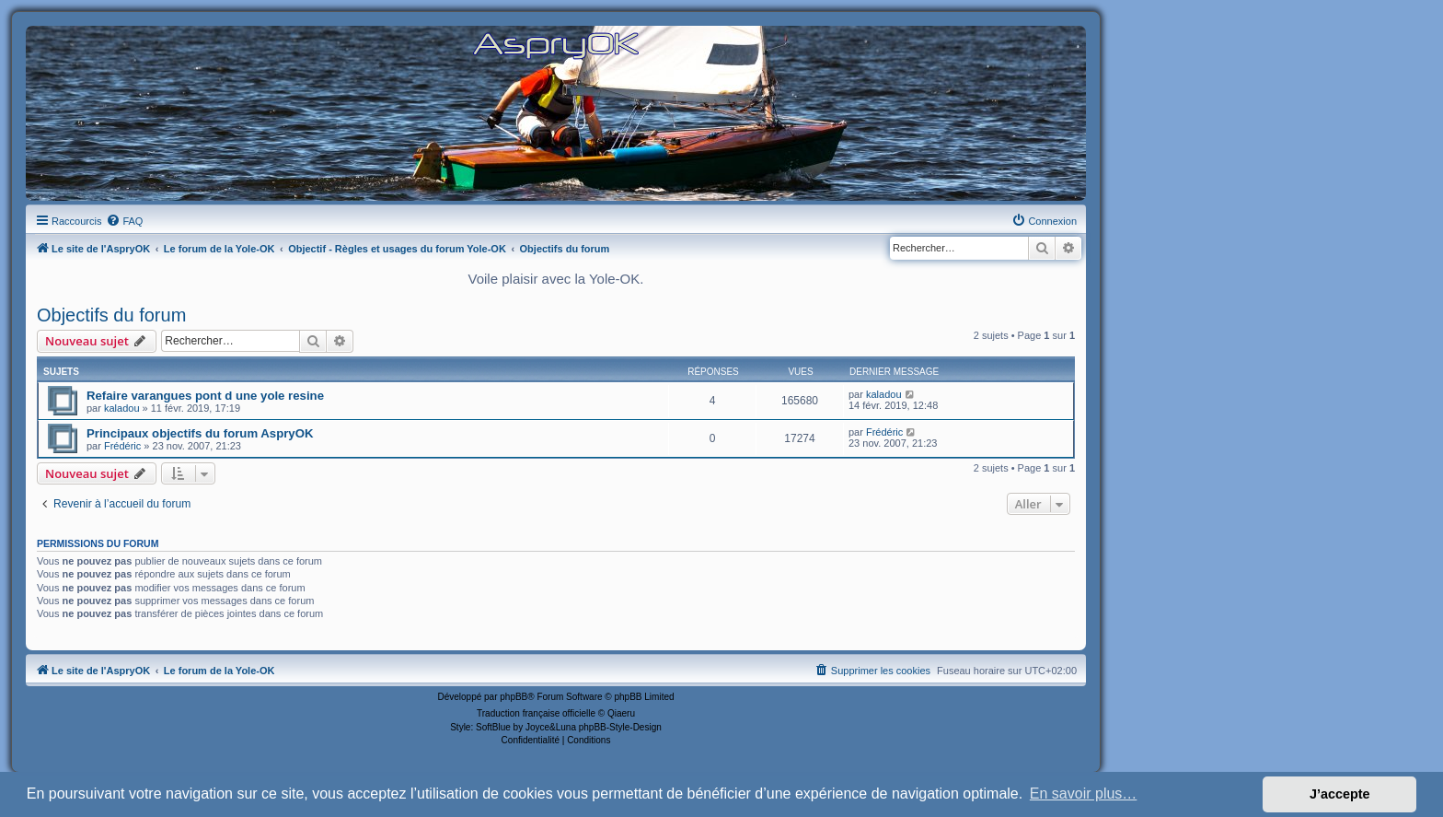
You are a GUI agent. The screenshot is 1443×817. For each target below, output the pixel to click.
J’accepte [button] (1340, 794)
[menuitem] (124, 221)
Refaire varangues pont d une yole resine (205, 396)
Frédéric (122, 445)
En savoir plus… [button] (1083, 793)
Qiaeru (621, 713)
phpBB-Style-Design (620, 727)
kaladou (122, 408)
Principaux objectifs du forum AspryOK (200, 433)
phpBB (513, 697)
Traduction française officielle (536, 713)
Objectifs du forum (111, 315)
